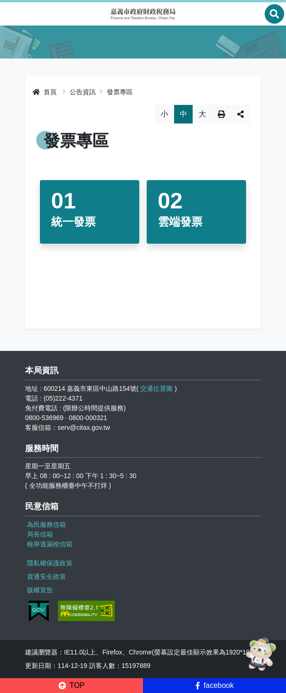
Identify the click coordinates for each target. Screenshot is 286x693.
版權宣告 (40, 590)
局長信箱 (40, 534)
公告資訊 (83, 92)
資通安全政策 (46, 576)
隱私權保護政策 (49, 563)
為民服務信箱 (46, 524)
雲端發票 (180, 221)
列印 (221, 114)
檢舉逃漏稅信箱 (49, 544)
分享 (240, 114)
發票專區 (120, 92)
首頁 (44, 92)
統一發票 (73, 221)
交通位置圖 (156, 388)
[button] (71, 685)
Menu (11, 14)
